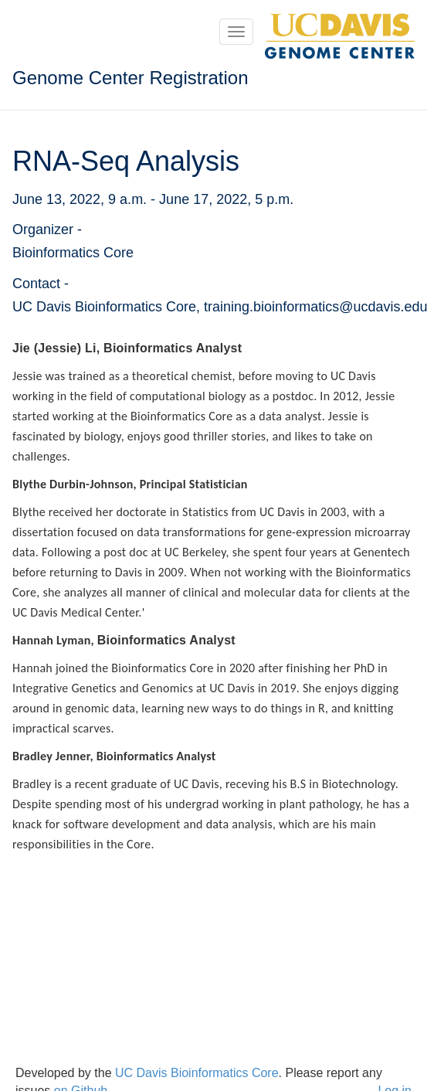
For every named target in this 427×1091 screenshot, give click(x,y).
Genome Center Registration (130, 77)
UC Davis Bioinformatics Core (197, 1072)
